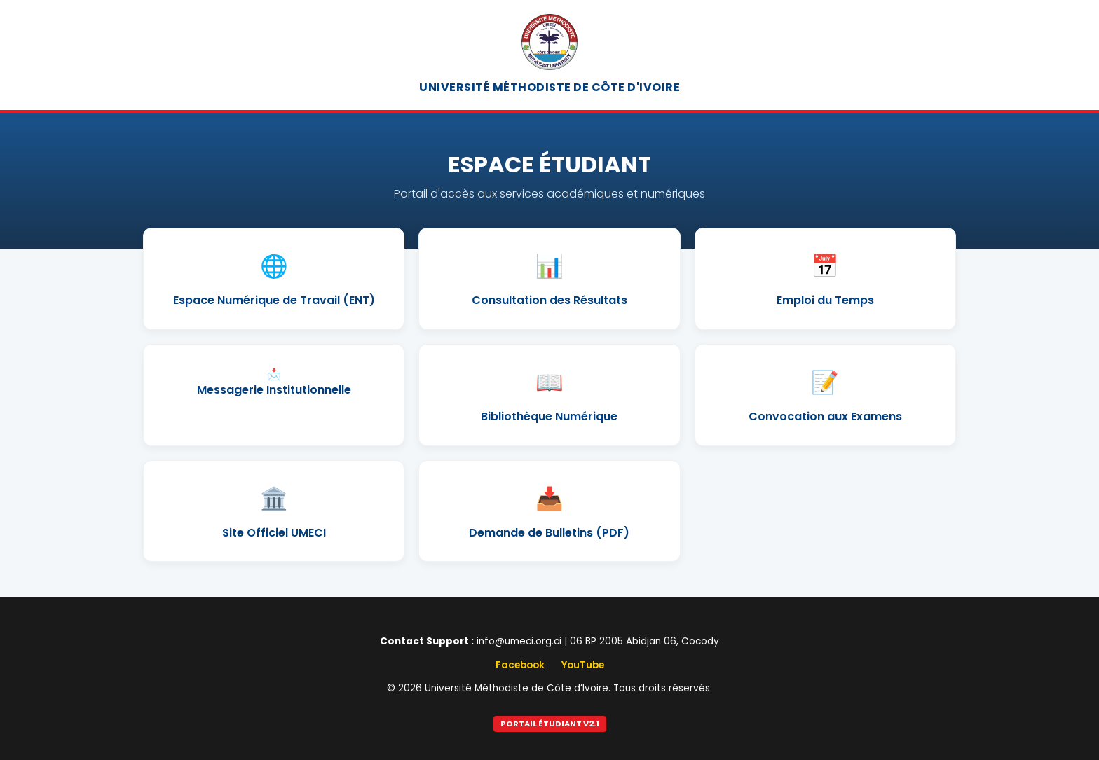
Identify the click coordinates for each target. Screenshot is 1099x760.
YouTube (582, 665)
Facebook (520, 665)
